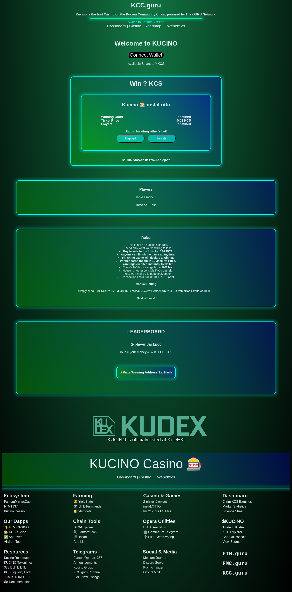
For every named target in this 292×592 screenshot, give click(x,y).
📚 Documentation (17, 582)
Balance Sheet (233, 511)
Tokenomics (175, 26)
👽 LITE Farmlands (87, 506)
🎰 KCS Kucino (15, 532)
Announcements (85, 562)
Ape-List (79, 541)
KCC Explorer (232, 532)
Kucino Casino (14, 511)
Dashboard (116, 26)
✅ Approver (13, 537)
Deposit (130, 138)
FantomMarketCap (17, 501)
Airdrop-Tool (12, 541)
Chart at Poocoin (234, 537)
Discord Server (154, 562)
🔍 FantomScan (85, 532)
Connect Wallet (146, 55)
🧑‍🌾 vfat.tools (82, 511)
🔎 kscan (80, 537)
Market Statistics (234, 506)
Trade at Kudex (233, 527)
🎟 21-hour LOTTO (157, 511)
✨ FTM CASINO (16, 527)
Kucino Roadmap (16, 557)
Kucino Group (83, 567)
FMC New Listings (86, 577)
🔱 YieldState (83, 501)
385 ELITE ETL (15, 567)
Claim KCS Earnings (237, 501)
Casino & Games (162, 495)
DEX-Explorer (83, 527)
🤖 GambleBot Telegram (160, 532)
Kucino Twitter (153, 567)
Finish (161, 138)
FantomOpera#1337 (87, 557)
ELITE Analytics (154, 527)
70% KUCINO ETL (17, 577)
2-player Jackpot (155, 501)
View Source (232, 541)
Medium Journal (154, 557)
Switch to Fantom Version (146, 22)
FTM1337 (11, 506)
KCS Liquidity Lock (17, 572)
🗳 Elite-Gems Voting (158, 537)
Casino (135, 26)
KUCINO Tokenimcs (18, 562)
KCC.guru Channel (86, 572)
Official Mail (151, 572)
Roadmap (153, 26)
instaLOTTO (152, 506)
